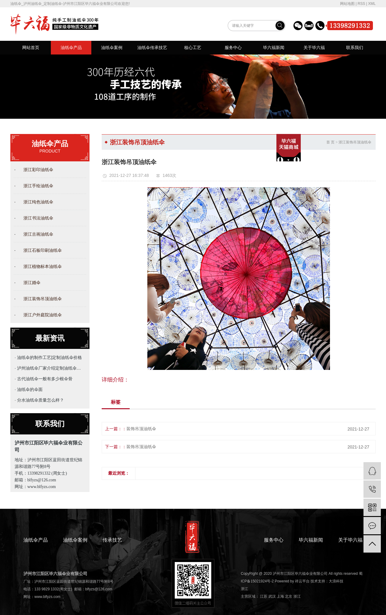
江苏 (263, 596)
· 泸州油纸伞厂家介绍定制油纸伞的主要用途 (48, 368)
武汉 (272, 596)
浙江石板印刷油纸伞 (42, 250)
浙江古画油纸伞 (38, 234)
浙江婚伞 (31, 282)
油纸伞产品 (71, 47)
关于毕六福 (314, 47)
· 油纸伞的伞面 (29, 389)
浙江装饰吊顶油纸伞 (42, 298)
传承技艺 (112, 540)
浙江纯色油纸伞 (38, 201)
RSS (361, 4)
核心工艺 (192, 47)
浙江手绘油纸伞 (38, 185)
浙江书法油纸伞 (38, 218)
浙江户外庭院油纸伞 (42, 314)
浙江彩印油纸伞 (38, 169)
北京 (288, 596)
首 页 (330, 142)
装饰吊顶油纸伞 (141, 428)
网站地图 (347, 4)
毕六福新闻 (273, 47)
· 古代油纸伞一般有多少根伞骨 (43, 378)
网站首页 (30, 47)
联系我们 (354, 47)
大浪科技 (336, 581)
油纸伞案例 (111, 47)
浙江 (244, 589)
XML (372, 4)
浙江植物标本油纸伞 (42, 266)
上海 (280, 596)
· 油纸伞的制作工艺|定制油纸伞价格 (48, 357)
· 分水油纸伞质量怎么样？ (39, 400)
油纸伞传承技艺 (152, 47)
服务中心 (233, 47)
